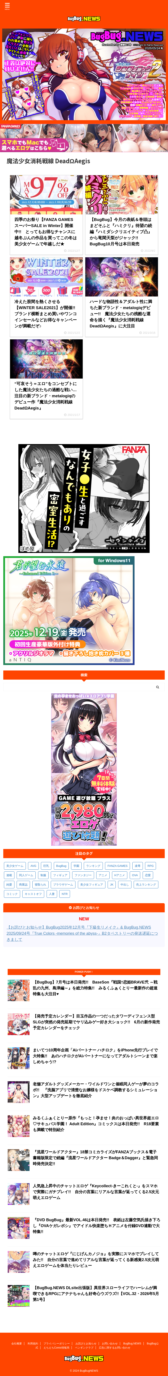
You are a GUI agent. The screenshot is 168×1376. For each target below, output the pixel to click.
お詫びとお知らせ (85, 1342)
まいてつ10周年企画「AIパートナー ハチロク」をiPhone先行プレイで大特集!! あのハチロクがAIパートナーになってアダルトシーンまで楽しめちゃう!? (95, 1056)
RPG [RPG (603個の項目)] (150, 865)
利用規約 (33, 1342)
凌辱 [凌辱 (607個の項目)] (137, 865)
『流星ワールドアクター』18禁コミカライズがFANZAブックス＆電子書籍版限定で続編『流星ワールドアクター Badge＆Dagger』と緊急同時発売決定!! (95, 1158)
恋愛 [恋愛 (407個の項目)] (148, 875)
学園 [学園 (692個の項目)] (76, 865)
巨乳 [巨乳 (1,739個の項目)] (46, 865)
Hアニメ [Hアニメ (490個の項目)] (119, 875)
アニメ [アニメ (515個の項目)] (103, 875)
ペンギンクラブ (84, 1346)
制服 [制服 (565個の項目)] (43, 875)
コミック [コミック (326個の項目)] (12, 894)
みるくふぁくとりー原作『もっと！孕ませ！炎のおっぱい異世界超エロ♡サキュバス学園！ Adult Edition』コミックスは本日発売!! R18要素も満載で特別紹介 (96, 1124)
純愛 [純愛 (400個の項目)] (9, 884)
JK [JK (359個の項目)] (111, 884)
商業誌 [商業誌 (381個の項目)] (23, 884)
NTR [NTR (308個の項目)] (65, 894)
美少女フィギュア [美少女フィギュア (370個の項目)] (91, 884)
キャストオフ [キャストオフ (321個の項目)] (33, 894)
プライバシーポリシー (57, 1342)
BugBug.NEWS (132, 1342)
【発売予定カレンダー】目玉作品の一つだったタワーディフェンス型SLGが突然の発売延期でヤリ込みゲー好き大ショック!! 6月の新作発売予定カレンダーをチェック (96, 1022)
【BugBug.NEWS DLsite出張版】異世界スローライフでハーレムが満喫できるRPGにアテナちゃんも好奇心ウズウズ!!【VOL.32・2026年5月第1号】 (96, 1294)
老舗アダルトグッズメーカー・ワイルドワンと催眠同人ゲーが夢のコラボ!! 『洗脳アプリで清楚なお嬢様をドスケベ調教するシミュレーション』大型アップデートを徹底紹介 (96, 1090)
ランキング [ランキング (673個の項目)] (93, 865)
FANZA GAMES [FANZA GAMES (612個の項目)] (117, 865)
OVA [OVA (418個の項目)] (135, 875)
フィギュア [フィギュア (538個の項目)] (60, 875)
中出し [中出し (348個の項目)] (125, 884)
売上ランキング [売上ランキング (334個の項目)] (146, 884)
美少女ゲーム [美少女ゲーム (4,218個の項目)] (14, 865)
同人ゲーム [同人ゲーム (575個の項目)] (26, 875)
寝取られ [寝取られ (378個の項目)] (40, 884)
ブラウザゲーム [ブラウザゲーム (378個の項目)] (63, 884)
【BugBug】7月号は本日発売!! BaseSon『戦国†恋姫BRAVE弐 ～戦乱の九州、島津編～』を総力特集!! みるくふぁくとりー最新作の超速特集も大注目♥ (95, 988)
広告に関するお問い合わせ (114, 1346)
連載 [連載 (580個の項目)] (9, 875)
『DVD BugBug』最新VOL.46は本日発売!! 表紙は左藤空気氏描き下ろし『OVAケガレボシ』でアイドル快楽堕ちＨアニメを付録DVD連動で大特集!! (96, 1226)
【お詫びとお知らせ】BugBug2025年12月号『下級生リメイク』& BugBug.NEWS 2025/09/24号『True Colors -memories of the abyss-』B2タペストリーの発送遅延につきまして (82, 933)
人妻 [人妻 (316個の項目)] (52, 894)
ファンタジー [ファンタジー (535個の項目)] (83, 875)
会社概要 (16, 1342)
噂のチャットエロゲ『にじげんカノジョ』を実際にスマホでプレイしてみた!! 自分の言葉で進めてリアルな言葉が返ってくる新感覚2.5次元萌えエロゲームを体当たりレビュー (96, 1260)
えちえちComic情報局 (56, 1346)
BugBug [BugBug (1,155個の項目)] (61, 865)
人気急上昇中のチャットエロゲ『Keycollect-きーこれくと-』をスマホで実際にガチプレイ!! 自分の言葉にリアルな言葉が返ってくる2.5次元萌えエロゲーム (96, 1192)
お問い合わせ (110, 1342)
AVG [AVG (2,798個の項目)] (33, 865)
